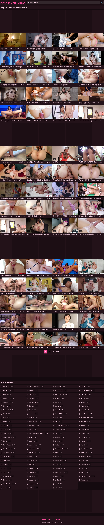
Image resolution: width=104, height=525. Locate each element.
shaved (85, 386)
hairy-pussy (35, 421)
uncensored (87, 417)
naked (59, 406)
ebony (7, 464)
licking (33, 487)
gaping (33, 406)
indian (33, 441)
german (33, 413)
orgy (59, 441)
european (8, 476)
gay (32, 410)
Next (57, 352)
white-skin (87, 456)
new (58, 417)
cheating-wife (9, 437)
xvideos (86, 464)
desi (6, 460)
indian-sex (35, 449)
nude (59, 421)
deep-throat (9, 445)
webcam (86, 441)
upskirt (85, 425)
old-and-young (62, 425)
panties (59, 445)
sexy (59, 487)
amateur (8, 386)
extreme (7, 480)
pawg (59, 452)
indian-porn (35, 445)
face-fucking (9, 484)
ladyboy (34, 472)
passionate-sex (62, 449)
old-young (61, 429)
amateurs (8, 390)
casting (7, 429)
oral (58, 433)
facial (7, 487)
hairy (33, 417)
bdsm (7, 421)
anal (7, 394)
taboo (85, 398)
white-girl (86, 452)
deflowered (9, 456)
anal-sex (8, 402)
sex (58, 484)
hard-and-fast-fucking (38, 433)
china (7, 441)
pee (58, 456)
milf (58, 402)
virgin (85, 433)
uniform (85, 421)
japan (33, 456)
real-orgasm (61, 472)
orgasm (60, 437)
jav (32, 464)
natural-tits (61, 413)
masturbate (61, 390)
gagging (34, 398)
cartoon (7, 425)
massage (60, 386)
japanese (34, 460)
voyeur (85, 437)
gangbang (35, 402)
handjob (34, 425)
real (58, 464)
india (33, 437)
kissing (33, 468)
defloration (9, 452)
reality (59, 476)
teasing (85, 406)
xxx (84, 468)
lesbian (34, 480)
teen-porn (86, 413)
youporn (85, 480)
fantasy (34, 394)
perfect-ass (61, 460)
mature (59, 398)
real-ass (60, 468)
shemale (86, 394)
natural (60, 410)
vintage (85, 429)
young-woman (88, 476)
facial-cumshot (36, 386)
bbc (6, 413)
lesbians (34, 484)
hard (33, 429)
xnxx (84, 460)
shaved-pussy (88, 390)
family (33, 390)
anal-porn (8, 398)
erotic (7, 468)
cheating (8, 433)
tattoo (85, 402)
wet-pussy (86, 449)
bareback (8, 410)
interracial (34, 452)
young (85, 472)
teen (85, 410)
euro (7, 472)
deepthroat (9, 449)
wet (84, 445)
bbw (6, 417)
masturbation (61, 394)
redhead (60, 480)
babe (7, 406)
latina (33, 476)
